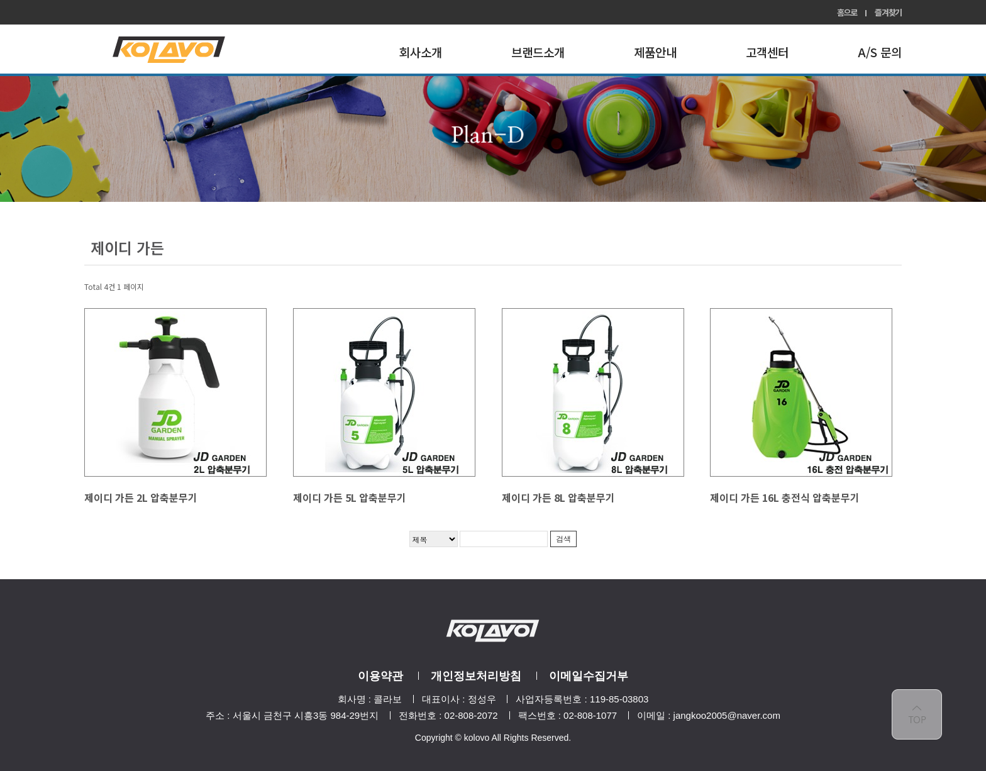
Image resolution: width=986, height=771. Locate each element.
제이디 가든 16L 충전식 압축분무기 (785, 497)
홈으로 (847, 12)
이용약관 (380, 676)
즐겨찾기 (888, 12)
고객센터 (767, 51)
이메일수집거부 (588, 676)
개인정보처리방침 (476, 676)
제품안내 (655, 51)
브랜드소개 (538, 51)
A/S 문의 (880, 51)
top (917, 714)
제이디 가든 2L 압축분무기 (140, 497)
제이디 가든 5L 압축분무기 (349, 497)
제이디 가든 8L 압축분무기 (558, 497)
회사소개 (420, 51)
